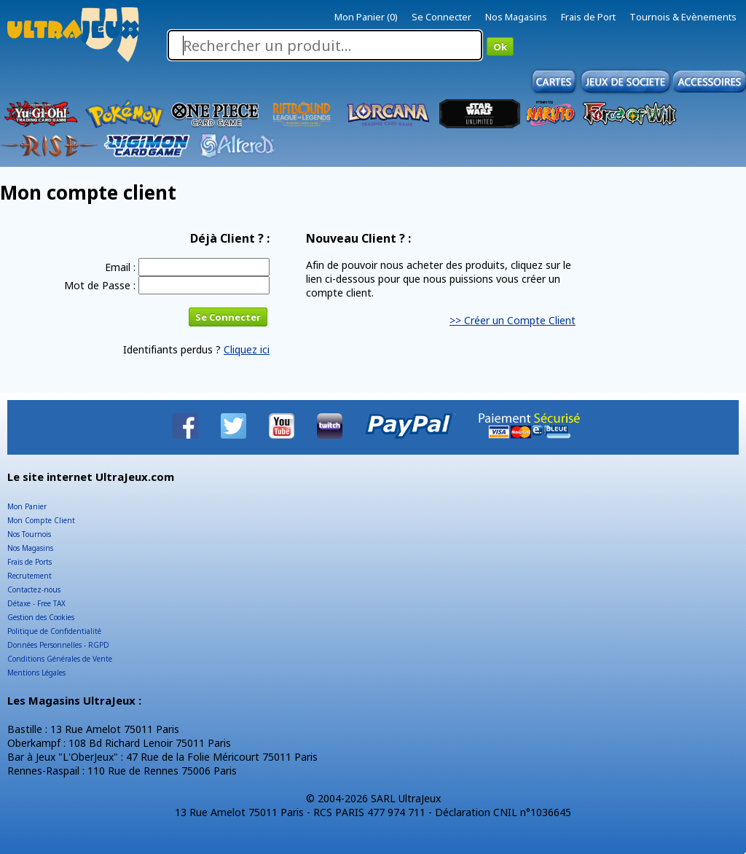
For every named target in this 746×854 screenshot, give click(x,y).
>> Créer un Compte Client (512, 320)
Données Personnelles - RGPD (58, 645)
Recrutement (29, 576)
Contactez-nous (33, 589)
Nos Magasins (516, 16)
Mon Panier (27, 506)
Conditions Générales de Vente (59, 659)
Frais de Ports (29, 562)
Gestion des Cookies (40, 617)
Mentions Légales (36, 672)
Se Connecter (441, 16)
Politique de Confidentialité (54, 631)
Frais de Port (588, 16)
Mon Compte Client (41, 520)
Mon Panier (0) (366, 16)
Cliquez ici (247, 349)
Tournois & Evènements (683, 16)
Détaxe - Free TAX (36, 603)
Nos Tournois (29, 534)
